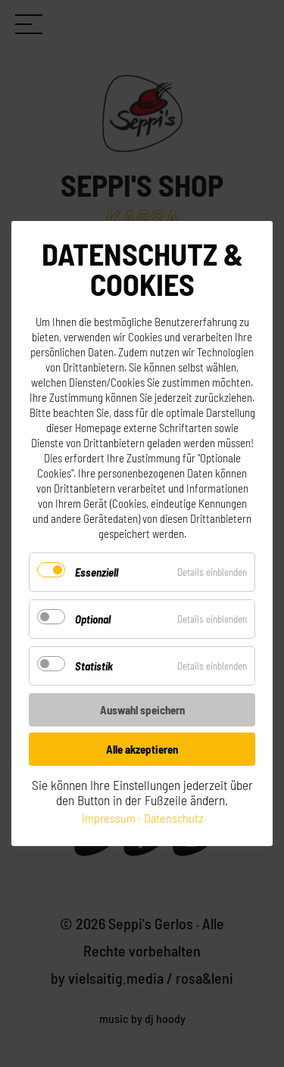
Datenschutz (173, 817)
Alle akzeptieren (142, 749)
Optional (93, 619)
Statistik (94, 666)
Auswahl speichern (142, 710)
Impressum (109, 817)
